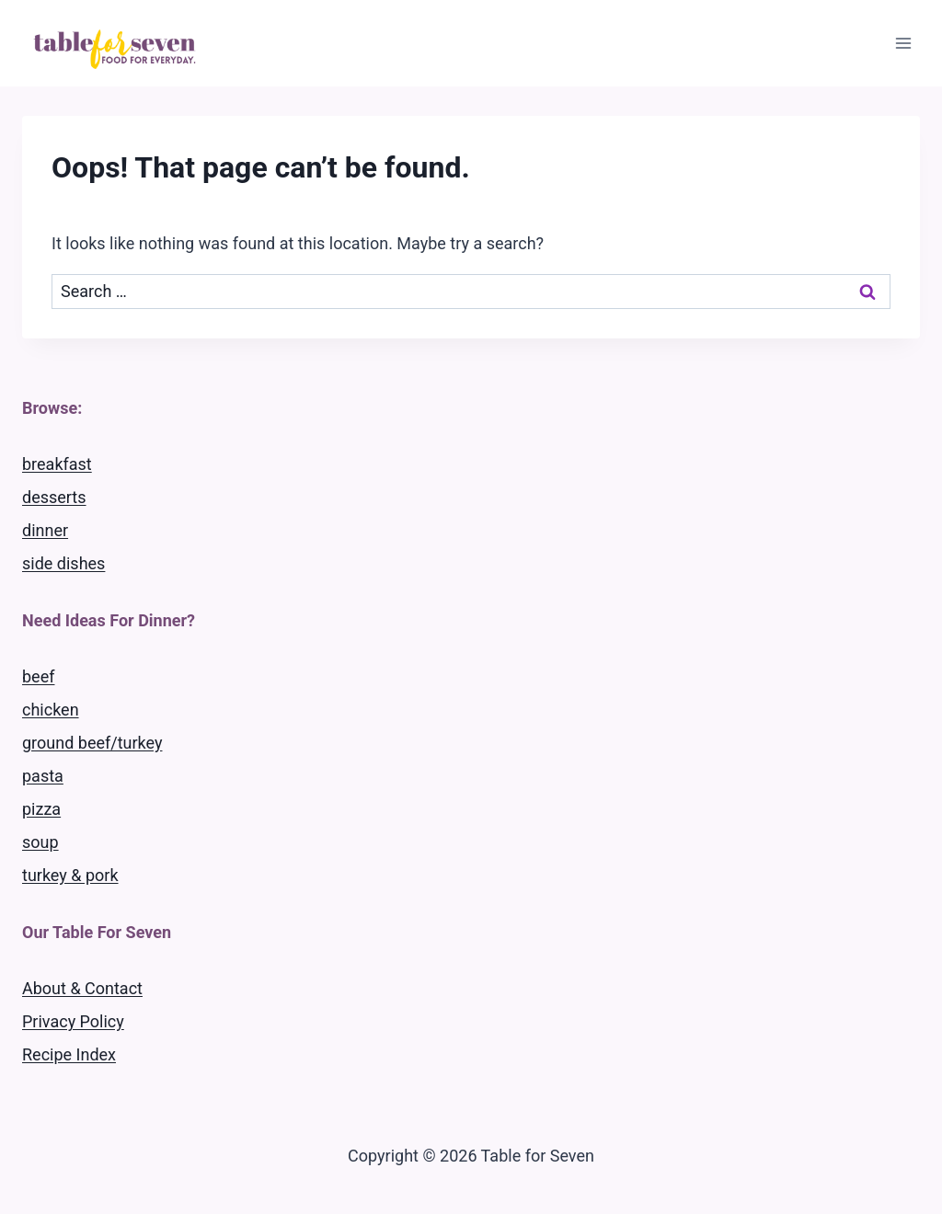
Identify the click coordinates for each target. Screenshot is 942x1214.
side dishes (63, 563)
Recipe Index (69, 1054)
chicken (50, 709)
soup (40, 842)
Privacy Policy (73, 1021)
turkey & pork (70, 875)
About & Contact (82, 988)
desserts (54, 497)
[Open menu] (903, 43)
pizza (41, 809)
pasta (42, 775)
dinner (45, 530)
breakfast (57, 464)
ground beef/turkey (92, 742)
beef (38, 676)
